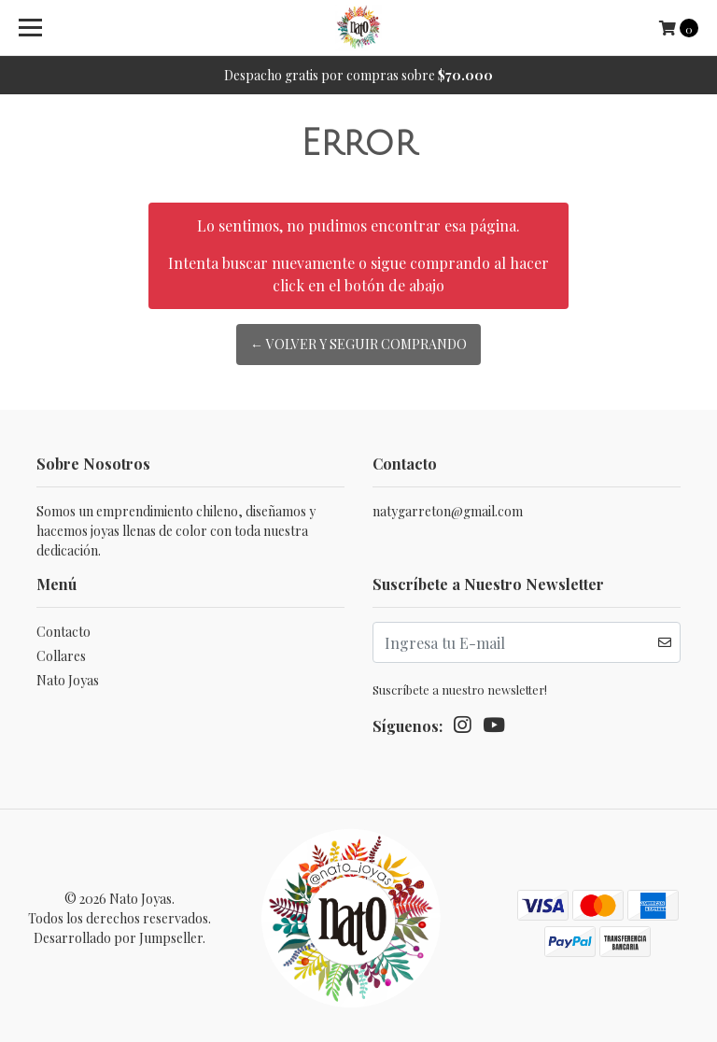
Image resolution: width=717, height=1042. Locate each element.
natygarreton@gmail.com (448, 511)
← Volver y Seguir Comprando (358, 344)
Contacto (63, 632)
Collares (61, 656)
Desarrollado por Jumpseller (118, 938)
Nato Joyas (67, 680)
